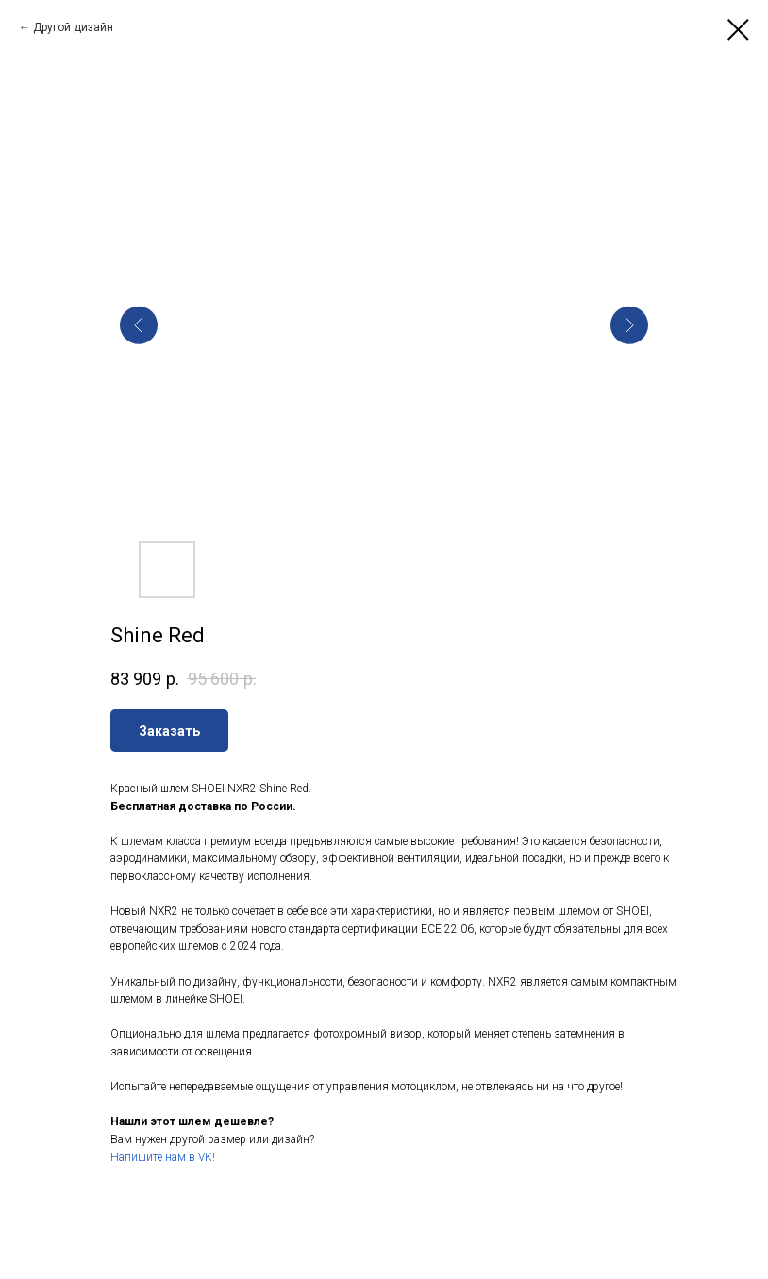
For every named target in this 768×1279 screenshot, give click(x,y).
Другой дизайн (73, 27)
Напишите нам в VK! (162, 1157)
